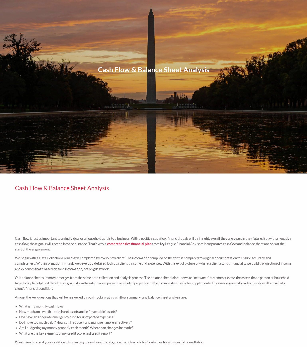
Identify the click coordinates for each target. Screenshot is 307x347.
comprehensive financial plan (129, 244)
